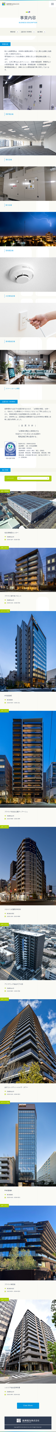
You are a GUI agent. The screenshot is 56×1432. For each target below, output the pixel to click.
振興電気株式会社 (10, 4)
